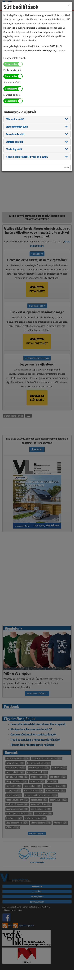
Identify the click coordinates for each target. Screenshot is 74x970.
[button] (15, 119)
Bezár (66, 167)
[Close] (69, 5)
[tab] (37, 119)
